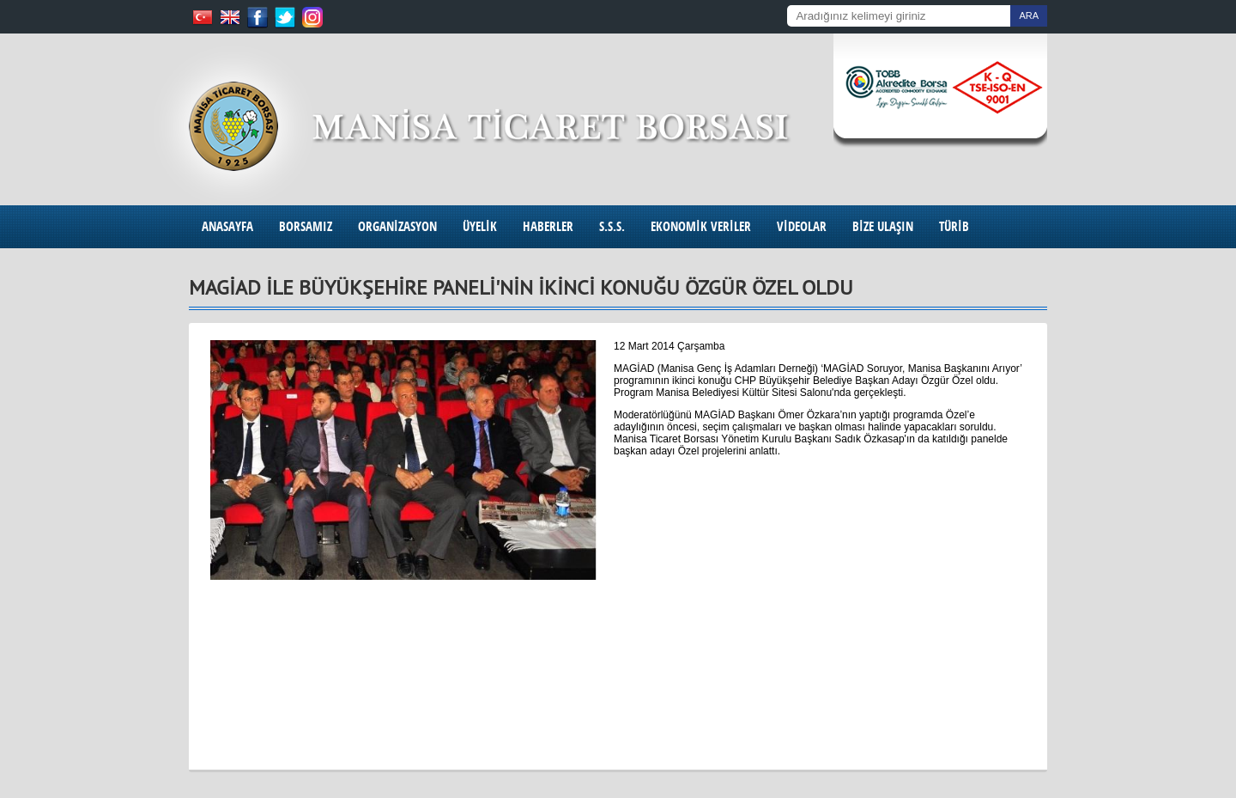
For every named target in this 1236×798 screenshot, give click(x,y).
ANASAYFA (227, 226)
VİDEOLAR (802, 226)
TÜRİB (954, 226)
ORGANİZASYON (397, 226)
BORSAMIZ (305, 226)
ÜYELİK (480, 226)
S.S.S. (612, 226)
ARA (1029, 15)
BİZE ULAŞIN (882, 226)
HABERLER (548, 226)
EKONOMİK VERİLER (701, 226)
